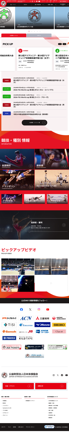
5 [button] (40, 31)
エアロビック (5, 415)
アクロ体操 (5, 412)
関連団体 (50, 419)
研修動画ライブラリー (30, 402)
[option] (34, 18)
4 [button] (37, 31)
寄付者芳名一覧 (52, 417)
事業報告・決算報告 (53, 410)
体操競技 (4, 402)
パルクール (5, 417)
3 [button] (34, 31)
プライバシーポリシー (31, 429)
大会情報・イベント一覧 (37, 124)
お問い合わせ (55, 1)
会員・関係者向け (63, 1)
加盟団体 (50, 415)
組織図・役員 (51, 405)
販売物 (50, 1)
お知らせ (25, 4)
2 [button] (32, 31)
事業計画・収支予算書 (53, 407)
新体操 (4, 405)
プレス (47, 1)
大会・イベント (13, 4)
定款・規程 (51, 412)
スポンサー (43, 1)
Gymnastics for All (7, 410)
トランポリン (5, 407)
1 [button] (29, 31)
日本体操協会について (53, 402)
